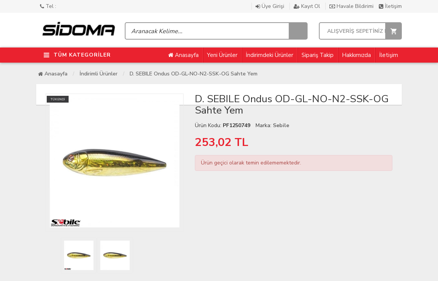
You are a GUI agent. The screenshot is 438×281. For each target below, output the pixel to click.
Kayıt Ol (308, 6)
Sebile (281, 125)
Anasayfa (183, 55)
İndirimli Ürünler (99, 73)
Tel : (48, 6)
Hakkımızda (356, 55)
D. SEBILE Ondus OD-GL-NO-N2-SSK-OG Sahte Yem (193, 73)
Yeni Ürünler (222, 55)
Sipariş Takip (318, 55)
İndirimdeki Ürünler (269, 55)
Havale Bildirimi (352, 6)
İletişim (390, 6)
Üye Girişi (271, 6)
